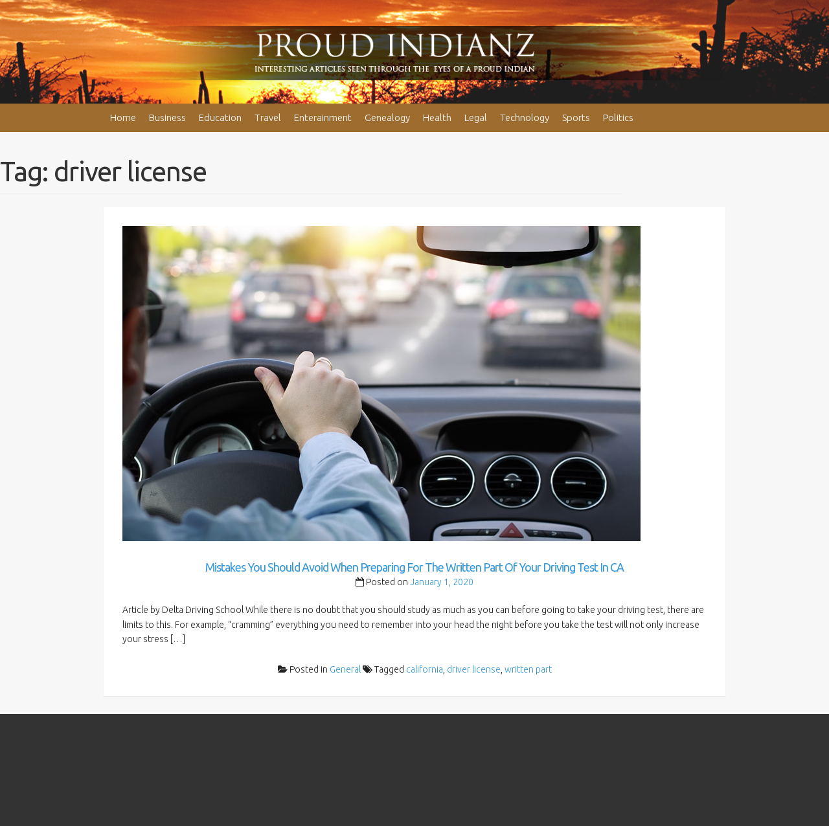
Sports (576, 117)
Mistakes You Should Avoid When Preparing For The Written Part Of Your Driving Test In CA (414, 567)
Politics (618, 117)
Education (220, 117)
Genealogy (387, 117)
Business (167, 117)
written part (528, 669)
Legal (475, 117)
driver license (474, 669)
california (424, 669)
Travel (268, 117)
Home (123, 117)
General (345, 669)
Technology (524, 117)
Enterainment (323, 117)
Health (437, 117)
